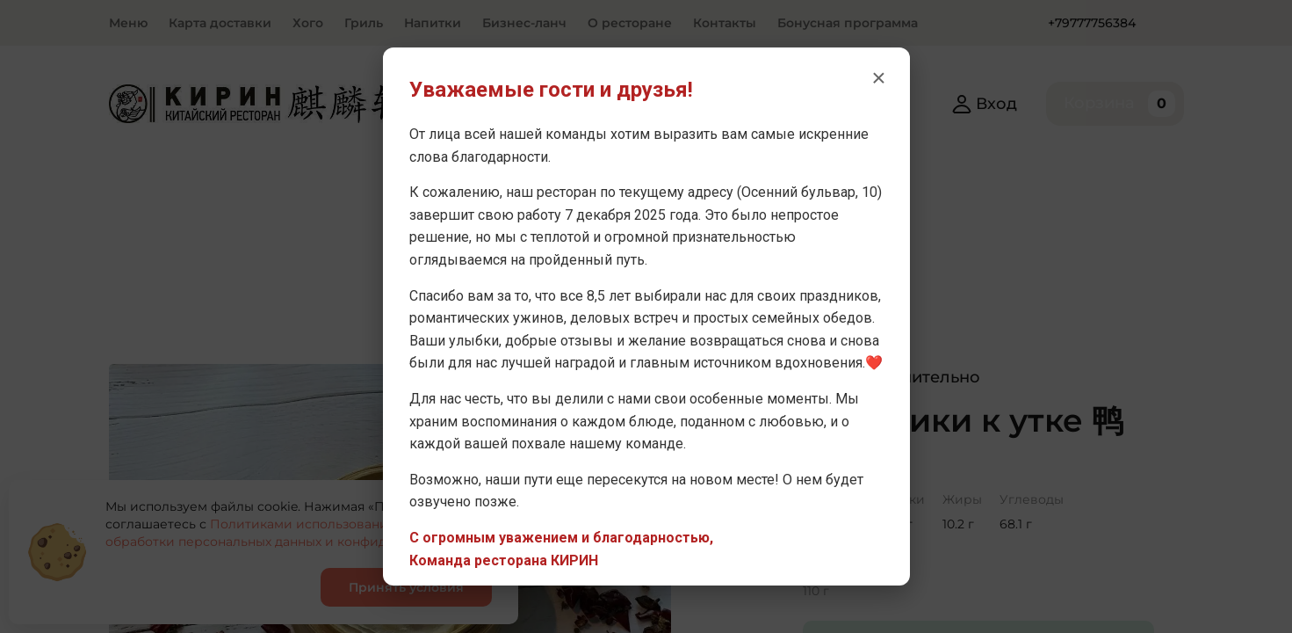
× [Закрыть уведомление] (878, 77)
